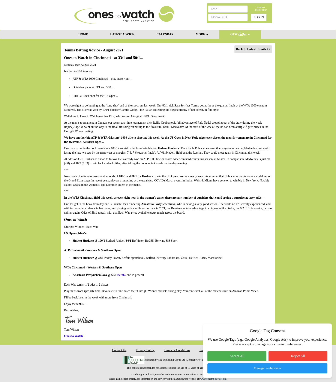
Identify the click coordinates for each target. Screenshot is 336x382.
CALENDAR (164, 34)
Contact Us (119, 350)
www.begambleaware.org (213, 378)
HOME (83, 34)
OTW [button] (240, 34)
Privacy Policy (145, 350)
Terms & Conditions (177, 350)
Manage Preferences (267, 368)
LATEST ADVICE (122, 34)
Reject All (298, 356)
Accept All (237, 356)
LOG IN (259, 17)
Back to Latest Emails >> (253, 49)
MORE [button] (202, 34)
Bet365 (121, 275)
